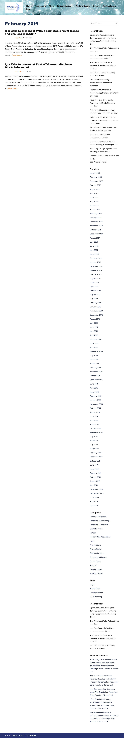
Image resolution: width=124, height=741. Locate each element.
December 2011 (96, 459)
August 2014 (95, 414)
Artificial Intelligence (98, 519)
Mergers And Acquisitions (100, 539)
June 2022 (94, 198)
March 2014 (94, 426)
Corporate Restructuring (99, 523)
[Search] (102, 23)
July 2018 (94, 324)
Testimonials (40, 6)
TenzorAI (93, 568)
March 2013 (94, 442)
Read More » (17, 55)
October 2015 (95, 377)
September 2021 (96, 235)
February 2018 (95, 341)
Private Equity (95, 551)
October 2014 (95, 410)
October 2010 (95, 479)
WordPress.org (96, 599)
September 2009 (97, 495)
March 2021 (94, 255)
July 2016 (94, 357)
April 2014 (94, 422)
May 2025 (94, 194)
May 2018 (94, 333)
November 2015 (96, 373)
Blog (28, 9)
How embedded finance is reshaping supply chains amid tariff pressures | (104, 718)
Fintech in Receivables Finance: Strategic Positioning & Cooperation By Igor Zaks (104, 121)
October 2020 (95, 276)
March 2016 (94, 365)
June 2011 (94, 467)
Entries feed (95, 591)
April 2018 (94, 337)
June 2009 (94, 499)
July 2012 (94, 447)
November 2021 (96, 227)
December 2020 (96, 267)
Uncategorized (96, 572)
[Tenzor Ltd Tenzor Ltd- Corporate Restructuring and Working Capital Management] (14, 7)
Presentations (95, 547)
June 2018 (94, 328)
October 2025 (95, 186)
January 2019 (95, 308)
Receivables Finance (98, 560)
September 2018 (96, 316)
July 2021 (94, 243)
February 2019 (95, 304)
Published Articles (97, 555)
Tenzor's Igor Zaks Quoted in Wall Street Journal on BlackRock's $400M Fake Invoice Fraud (103, 665)
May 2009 (94, 504)
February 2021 (95, 259)
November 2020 (96, 271)
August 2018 (95, 320)
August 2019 (95, 296)
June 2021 (94, 247)
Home (29, 6)
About (51, 6)
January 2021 (95, 263)
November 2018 (96, 312)
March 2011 (94, 471)
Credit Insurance (96, 531)
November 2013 (96, 434)
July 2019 (94, 300)
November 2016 (96, 353)
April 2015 (94, 390)
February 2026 (96, 178)
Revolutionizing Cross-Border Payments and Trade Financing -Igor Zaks (103, 103)
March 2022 (95, 210)
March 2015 (94, 394)
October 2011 (95, 463)
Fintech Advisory (65, 6)
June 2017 (94, 345)
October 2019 (95, 292)
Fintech (93, 535)
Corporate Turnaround (99, 527)
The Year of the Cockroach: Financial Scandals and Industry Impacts (103, 65)
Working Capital (83, 6)
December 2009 (96, 491)
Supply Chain (95, 564)
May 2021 (94, 251)
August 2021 (95, 239)
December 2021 (96, 223)
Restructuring (109, 6)
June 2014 (94, 418)
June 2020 (94, 284)
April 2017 (94, 349)
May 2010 (94, 487)
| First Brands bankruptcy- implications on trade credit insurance (101, 705)
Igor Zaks (19, 38)
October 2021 (95, 231)
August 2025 (95, 190)
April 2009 (94, 508)
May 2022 (94, 202)
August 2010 (95, 483)
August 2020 (95, 280)
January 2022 (95, 218)
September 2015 (96, 381)
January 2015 (95, 402)
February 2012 (95, 455)
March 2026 (95, 174)
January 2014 (95, 430)
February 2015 (95, 398)
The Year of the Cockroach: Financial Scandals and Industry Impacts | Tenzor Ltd (103, 682)
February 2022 (96, 214)
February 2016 (95, 369)
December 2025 (96, 182)
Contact (96, 6)
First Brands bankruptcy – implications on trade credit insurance (101, 83)
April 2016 (94, 361)
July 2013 (94, 438)
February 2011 (95, 475)
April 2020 (94, 288)
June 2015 (94, 385)
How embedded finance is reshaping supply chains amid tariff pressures (104, 93)
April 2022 (94, 206)
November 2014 (96, 406)
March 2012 (94, 451)
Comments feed (96, 595)
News (92, 543)
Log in (92, 587)
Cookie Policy (41, 737)
